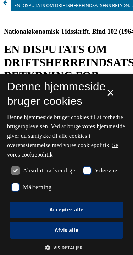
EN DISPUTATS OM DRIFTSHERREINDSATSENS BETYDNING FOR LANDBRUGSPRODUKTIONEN (73, 5)
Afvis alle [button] (66, 230)
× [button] (110, 95)
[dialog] (66, 164)
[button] (66, 247)
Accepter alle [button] (66, 209)
